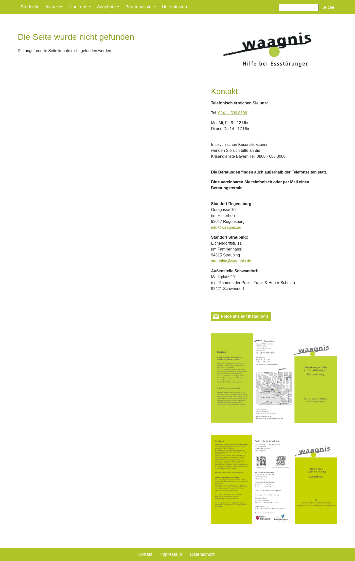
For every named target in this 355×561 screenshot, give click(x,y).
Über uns (78, 6)
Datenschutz (202, 554)
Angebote (106, 6)
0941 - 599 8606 (232, 113)
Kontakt (144, 554)
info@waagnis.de (226, 227)
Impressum (171, 554)
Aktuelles (54, 6)
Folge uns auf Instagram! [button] (244, 316)
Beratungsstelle (140, 6)
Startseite (30, 6)
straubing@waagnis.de (231, 261)
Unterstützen (174, 6)
